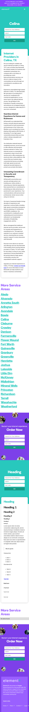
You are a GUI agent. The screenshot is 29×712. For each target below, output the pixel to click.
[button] (24, 9)
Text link (6, 579)
